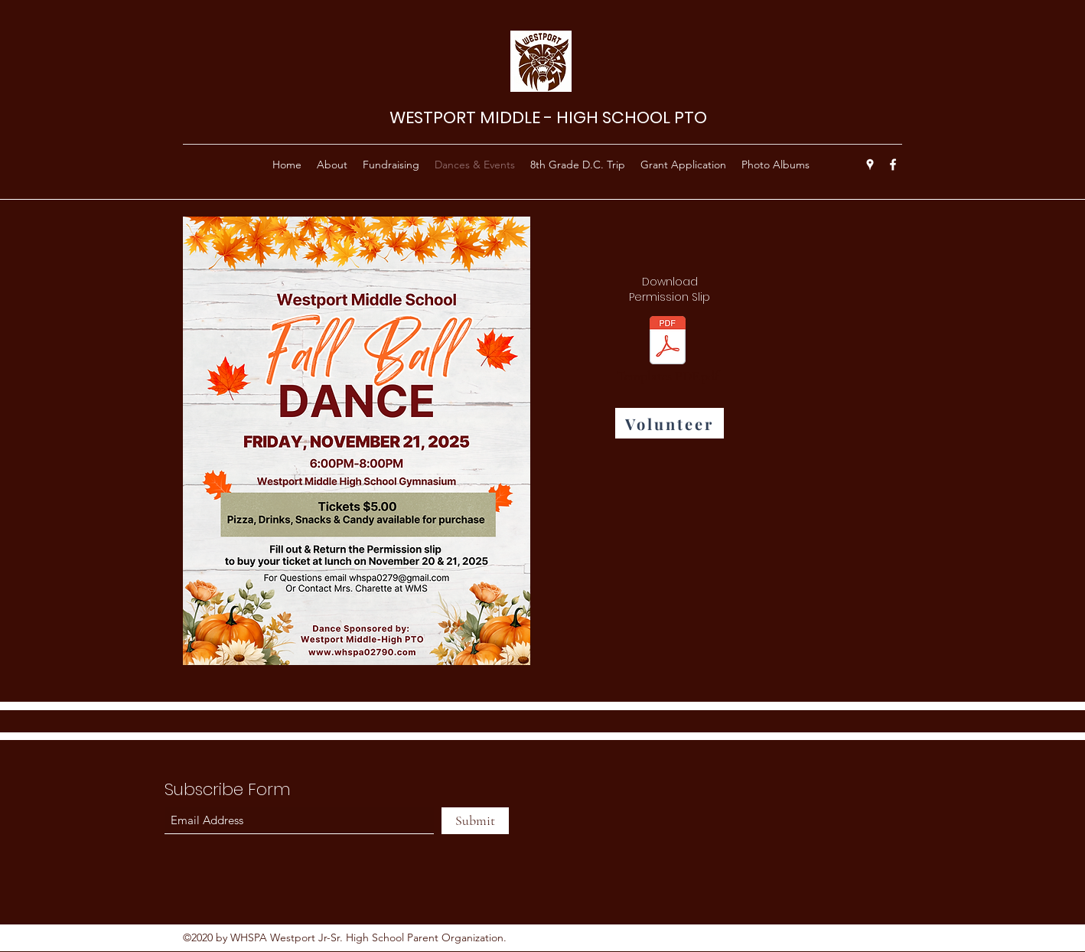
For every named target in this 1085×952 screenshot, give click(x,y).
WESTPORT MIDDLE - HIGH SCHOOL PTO (548, 117)
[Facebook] (893, 164)
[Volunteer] (669, 423)
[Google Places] (870, 164)
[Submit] (475, 820)
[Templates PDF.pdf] (667, 354)
